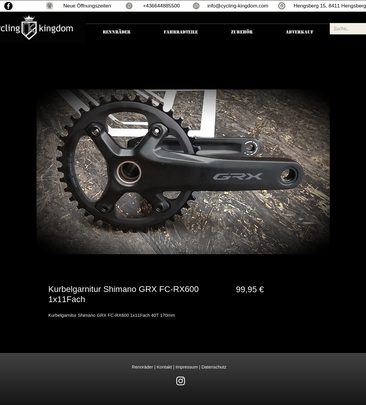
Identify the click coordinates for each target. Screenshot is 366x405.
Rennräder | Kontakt (152, 366)
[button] (49, 5)
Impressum (186, 366)
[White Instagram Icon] (180, 381)
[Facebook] (8, 6)
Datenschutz (213, 366)
